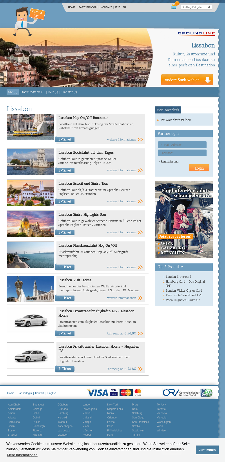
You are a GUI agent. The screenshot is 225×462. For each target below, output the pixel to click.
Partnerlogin (89, 7)
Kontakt (107, 7)
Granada (63, 409)
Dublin (36, 422)
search (209, 7)
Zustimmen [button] (207, 450)
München (87, 430)
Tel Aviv (161, 404)
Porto (110, 434)
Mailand (87, 417)
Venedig (161, 417)
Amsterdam (14, 409)
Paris (110, 426)
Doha (36, 413)
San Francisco (140, 422)
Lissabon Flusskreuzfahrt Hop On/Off (87, 245)
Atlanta (12, 417)
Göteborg (63, 404)
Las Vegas (64, 430)
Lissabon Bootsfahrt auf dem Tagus (86, 152)
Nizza (110, 413)
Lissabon (63, 434)
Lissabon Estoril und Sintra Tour (83, 183)
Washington (164, 422)
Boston (12, 430)
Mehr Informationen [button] (22, 455)
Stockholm (138, 430)
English (120, 7)
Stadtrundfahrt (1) (33, 92)
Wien (160, 426)
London (86, 404)
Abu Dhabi (14, 404)
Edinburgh (39, 426)
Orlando (112, 417)
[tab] (168, 109)
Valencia (162, 413)
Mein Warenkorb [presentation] (168, 110)
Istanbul (62, 422)
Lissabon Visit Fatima (75, 280)
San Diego (138, 417)
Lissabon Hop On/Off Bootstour (83, 118)
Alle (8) (13, 92)
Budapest (38, 404)
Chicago (37, 409)
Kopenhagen (65, 426)
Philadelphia (114, 430)
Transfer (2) (69, 92)
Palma (111, 422)
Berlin (11, 426)
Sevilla (136, 426)
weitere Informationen (121, 139)
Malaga (86, 422)
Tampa (136, 434)
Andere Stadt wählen (182, 80)
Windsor (162, 430)
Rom (135, 409)
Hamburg (63, 413)
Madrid (86, 413)
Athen (11, 413)
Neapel (86, 434)
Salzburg (137, 413)
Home (72, 7)
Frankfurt (38, 434)
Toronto (161, 409)
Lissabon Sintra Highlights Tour (82, 214)
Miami (85, 426)
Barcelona (14, 422)
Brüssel (12, 434)
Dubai (36, 417)
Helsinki (62, 417)
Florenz (37, 430)
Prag (135, 404)
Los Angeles (89, 409)
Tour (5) (53, 92)
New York (112, 404)
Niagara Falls (115, 409)
